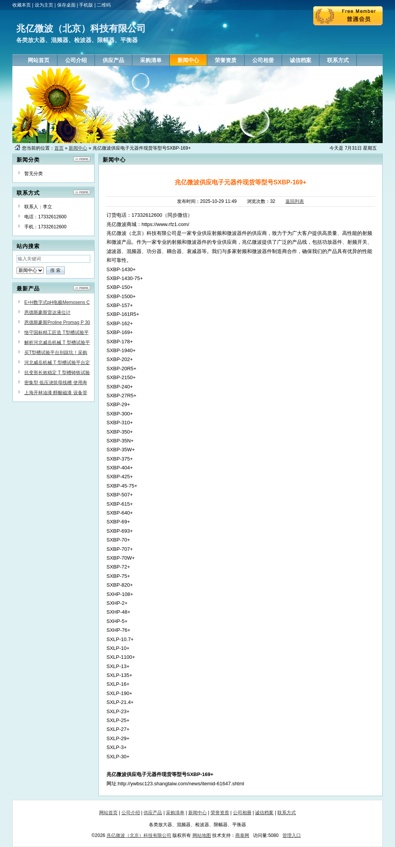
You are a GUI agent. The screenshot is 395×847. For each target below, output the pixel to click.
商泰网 (242, 835)
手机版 (86, 5)
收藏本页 (21, 5)
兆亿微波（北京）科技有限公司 (138, 835)
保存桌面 (66, 5)
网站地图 (201, 835)
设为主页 (44, 5)
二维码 (104, 5)
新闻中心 (78, 148)
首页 (59, 148)
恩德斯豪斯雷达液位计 (47, 312)
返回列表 (294, 201)
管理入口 (291, 835)
